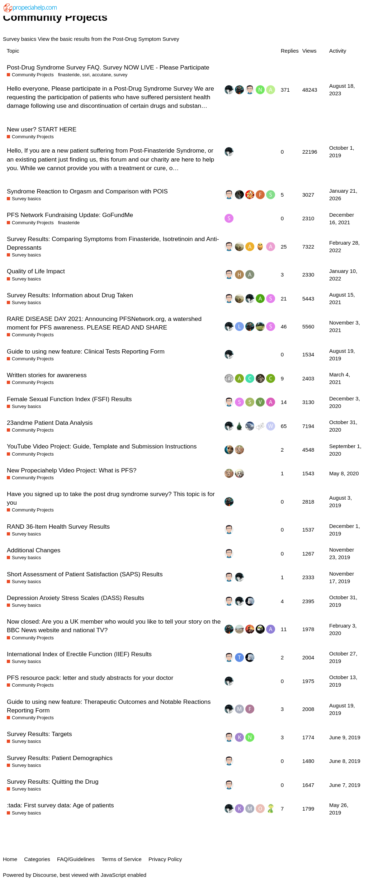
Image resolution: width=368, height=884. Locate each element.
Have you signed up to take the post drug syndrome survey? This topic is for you (111, 498)
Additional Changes (33, 550)
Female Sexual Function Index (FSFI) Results (69, 399)
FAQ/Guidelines (76, 859)
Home (10, 859)
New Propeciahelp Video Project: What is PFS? (71, 470)
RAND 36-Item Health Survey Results (58, 526)
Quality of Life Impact (36, 271)
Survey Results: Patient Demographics (60, 758)
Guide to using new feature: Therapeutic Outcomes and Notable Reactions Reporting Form (109, 706)
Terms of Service (122, 859)
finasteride (69, 74)
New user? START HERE (41, 129)
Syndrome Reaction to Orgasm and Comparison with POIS (87, 191)
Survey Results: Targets (39, 734)
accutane (101, 74)
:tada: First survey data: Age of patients (60, 805)
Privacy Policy (165, 859)
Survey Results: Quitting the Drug (53, 781)
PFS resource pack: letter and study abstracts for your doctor (90, 677)
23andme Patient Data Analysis (50, 422)
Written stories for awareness (47, 375)
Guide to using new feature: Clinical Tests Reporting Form (86, 351)
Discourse (45, 875)
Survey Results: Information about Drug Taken (70, 295)
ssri (85, 74)
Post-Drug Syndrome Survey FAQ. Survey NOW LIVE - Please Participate (108, 67)
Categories (37, 859)
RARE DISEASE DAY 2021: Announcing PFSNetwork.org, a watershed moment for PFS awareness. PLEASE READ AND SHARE (104, 323)
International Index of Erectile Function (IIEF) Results (79, 654)
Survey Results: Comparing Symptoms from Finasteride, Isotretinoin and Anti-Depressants (113, 243)
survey (120, 74)
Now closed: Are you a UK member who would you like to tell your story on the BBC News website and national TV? (114, 626)
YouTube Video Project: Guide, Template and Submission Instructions (102, 446)
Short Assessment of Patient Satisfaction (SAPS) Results (85, 574)
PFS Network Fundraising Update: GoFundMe (70, 214)
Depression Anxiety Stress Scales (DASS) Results (75, 597)
